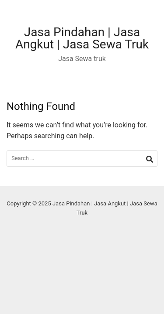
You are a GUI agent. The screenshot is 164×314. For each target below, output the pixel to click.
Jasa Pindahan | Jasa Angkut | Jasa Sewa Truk (82, 38)
